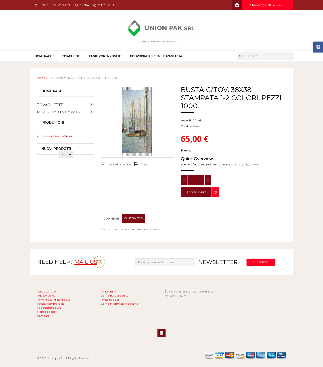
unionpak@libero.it (189, 303)
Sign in (177, 41)
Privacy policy (46, 295)
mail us (85, 262)
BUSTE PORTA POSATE (105, 56)
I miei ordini (108, 291)
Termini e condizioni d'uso (53, 299)
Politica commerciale (50, 303)
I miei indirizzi (110, 299)
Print (143, 164)
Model (184, 120)
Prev (70, 176)
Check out (106, 5)
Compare (43, 315)
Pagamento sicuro (49, 307)
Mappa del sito (46, 311)
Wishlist (64, 5)
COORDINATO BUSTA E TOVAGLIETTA (156, 56)
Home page (43, 56)
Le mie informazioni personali (120, 303)
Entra (84, 5)
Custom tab (133, 218)
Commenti (111, 218)
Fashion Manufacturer (56, 149)
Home (43, 5)
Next (62, 176)
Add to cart (196, 192)
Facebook (161, 333)
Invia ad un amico (119, 164)
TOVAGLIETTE (70, 56)
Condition (187, 126)
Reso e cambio (46, 291)
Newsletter (217, 262)
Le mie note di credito (114, 295)
